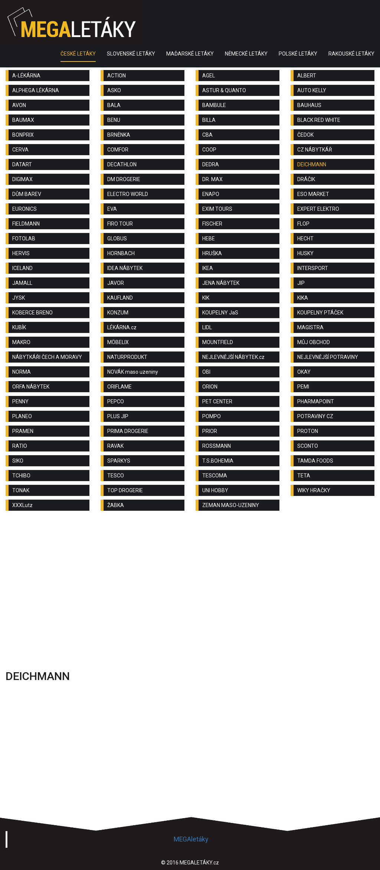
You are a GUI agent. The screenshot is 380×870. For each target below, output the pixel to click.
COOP (209, 150)
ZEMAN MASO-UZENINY (230, 505)
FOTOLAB (23, 238)
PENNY (20, 401)
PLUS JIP (117, 416)
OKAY (304, 372)
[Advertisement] (190, 575)
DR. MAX (212, 179)
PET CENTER (217, 401)
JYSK (18, 298)
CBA (207, 135)
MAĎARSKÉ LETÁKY (190, 54)
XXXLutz (22, 505)
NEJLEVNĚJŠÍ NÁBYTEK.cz (233, 357)
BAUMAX (23, 120)
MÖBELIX (118, 342)
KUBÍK (19, 327)
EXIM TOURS (217, 209)
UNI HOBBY (215, 490)
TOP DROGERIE (125, 490)
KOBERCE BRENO (32, 313)
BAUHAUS (309, 105)
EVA (112, 209)
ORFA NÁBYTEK (30, 387)
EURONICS (24, 209)
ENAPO (210, 194)
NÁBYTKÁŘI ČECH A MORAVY (47, 357)
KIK (205, 298)
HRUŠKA (212, 253)
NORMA (21, 372)
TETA (303, 476)
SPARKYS (118, 461)
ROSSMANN (216, 446)
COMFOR (117, 150)
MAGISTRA (310, 327)
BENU (113, 120)
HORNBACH (121, 253)
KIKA (302, 298)
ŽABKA (115, 505)
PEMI (303, 387)
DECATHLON (122, 164)
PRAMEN (22, 431)
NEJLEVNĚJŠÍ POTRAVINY (327, 357)
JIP (301, 283)
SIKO (17, 461)
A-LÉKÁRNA (26, 76)
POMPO (211, 416)
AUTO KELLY (311, 90)
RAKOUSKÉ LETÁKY (351, 54)
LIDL (207, 327)
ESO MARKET (313, 194)
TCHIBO (21, 476)
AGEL (208, 76)
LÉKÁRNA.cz (122, 327)
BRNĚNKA (118, 135)
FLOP (303, 224)
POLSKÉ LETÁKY (298, 54)
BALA (114, 105)
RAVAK (115, 446)
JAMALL (22, 283)
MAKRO (21, 342)
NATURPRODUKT (127, 357)
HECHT (305, 238)
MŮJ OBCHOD (313, 342)
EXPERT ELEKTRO (318, 209)
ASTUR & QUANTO (224, 90)
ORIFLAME (119, 387)
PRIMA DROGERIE (127, 431)
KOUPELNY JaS (220, 313)
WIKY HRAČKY (313, 490)
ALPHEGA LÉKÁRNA (35, 90)
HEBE (208, 238)
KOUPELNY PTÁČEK (320, 313)
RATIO (19, 446)
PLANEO (22, 416)
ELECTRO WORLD (127, 194)
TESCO (115, 476)
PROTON (307, 431)
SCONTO (307, 446)
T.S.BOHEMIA (217, 461)
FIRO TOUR (120, 224)
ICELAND (22, 268)
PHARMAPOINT (315, 401)
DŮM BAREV (26, 194)
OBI (206, 372)
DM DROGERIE (123, 179)
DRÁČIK (306, 179)
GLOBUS (117, 238)
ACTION (116, 76)
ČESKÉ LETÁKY (78, 54)
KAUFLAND (120, 298)
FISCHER (212, 224)
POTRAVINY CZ (315, 416)
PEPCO (115, 401)
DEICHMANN (311, 164)
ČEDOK (305, 135)
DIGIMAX (22, 179)
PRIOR (209, 431)
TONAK (20, 490)
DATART (22, 164)
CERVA (20, 150)
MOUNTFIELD (217, 342)
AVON (19, 105)
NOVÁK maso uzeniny (132, 372)
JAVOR (115, 283)
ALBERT (306, 76)
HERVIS (21, 253)
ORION (209, 387)
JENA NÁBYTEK (220, 283)
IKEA (207, 268)
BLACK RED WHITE (318, 120)
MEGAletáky (191, 839)
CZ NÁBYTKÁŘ (314, 150)
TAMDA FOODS (315, 461)
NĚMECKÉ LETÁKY (246, 54)
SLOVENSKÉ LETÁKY (131, 54)
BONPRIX (23, 135)
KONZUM (117, 313)
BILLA (209, 120)
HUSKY (305, 253)
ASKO (114, 90)
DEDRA (210, 164)
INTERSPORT (312, 268)
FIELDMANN (26, 224)
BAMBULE (214, 105)
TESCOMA (214, 476)
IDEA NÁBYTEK (124, 268)
